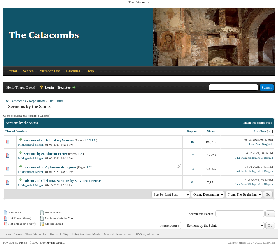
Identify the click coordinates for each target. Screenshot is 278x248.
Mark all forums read (118, 234)
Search (28, 71)
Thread (10, 131)
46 (192, 142)
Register (63, 87)
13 (192, 169)
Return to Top (59, 234)
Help (90, 71)
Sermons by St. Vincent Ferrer (45, 154)
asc (270, 131)
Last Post (260, 131)
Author (22, 131)
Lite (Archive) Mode (86, 234)
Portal (12, 71)
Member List (50, 71)
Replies (192, 131)
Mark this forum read (257, 122)
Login (49, 87)
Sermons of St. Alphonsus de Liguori (50, 167)
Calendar (73, 71)
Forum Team (13, 234)
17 (192, 155)
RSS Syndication (147, 234)
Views (211, 131)
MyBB (23, 242)
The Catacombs (14, 101)
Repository (37, 101)
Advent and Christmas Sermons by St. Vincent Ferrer (62, 181)
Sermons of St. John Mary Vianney (49, 140)
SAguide (267, 144)
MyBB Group (55, 242)
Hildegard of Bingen (30, 144)
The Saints (55, 101)
